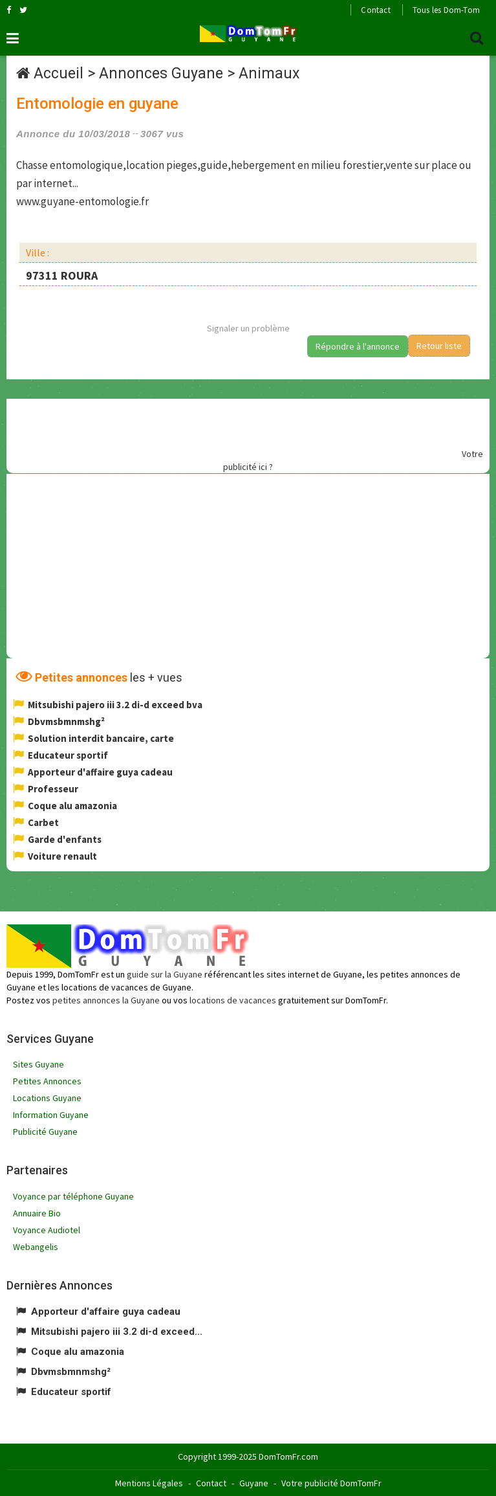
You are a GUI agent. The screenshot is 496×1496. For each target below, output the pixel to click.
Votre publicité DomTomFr (331, 1483)
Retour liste (439, 346)
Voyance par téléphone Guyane (73, 1196)
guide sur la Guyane (164, 974)
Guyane (253, 1483)
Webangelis (35, 1247)
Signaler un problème (248, 328)
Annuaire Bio (37, 1213)
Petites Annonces (47, 1081)
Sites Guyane (38, 1064)
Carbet (43, 822)
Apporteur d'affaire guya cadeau (100, 772)
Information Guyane (51, 1115)
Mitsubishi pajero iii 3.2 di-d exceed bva (115, 704)
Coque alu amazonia (72, 805)
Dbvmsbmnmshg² (66, 721)
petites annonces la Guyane (106, 1000)
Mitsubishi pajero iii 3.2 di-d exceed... (116, 1331)
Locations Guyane (47, 1098)
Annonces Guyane (161, 73)
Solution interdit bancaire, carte (101, 738)
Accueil (58, 73)
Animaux (269, 73)
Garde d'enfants (65, 839)
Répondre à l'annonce (358, 346)
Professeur (53, 789)
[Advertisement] (237, 428)
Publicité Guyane (45, 1131)
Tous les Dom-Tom (446, 10)
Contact (375, 10)
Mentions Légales (149, 1483)
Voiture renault (62, 856)
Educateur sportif (68, 755)
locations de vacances (232, 1000)
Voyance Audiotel (46, 1230)
